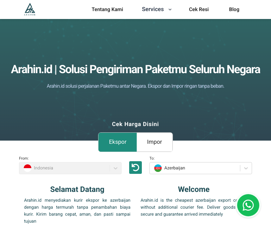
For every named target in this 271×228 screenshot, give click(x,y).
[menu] (107, 9)
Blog (234, 9)
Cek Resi (199, 9)
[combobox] (153, 168)
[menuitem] (107, 9)
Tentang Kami (107, 9)
